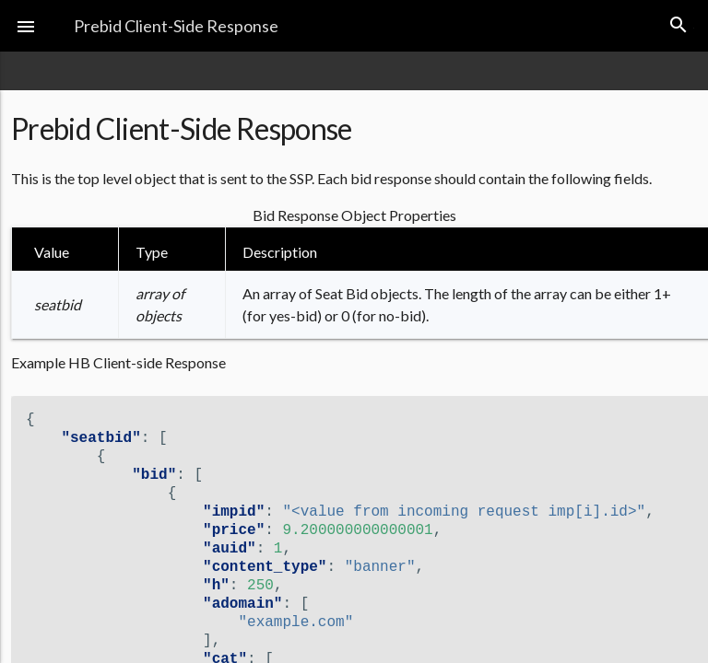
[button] (26, 26)
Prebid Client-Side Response (176, 26)
